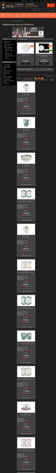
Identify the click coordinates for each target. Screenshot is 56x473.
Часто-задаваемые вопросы (31, 460)
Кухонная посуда (35, 15)
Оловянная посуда (29, 15)
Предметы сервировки (8, 47)
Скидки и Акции (31, 0)
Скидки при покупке (26, 108)
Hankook (16, 463)
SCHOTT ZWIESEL (18, 469)
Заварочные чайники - (9, 51)
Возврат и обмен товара (30, 466)
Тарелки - (7, 46)
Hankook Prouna (18, 464)
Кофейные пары (6, 72)
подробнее (6, 431)
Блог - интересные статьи (31, 459)
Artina (16, 460)
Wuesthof (16, 471)
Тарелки (4, 74)
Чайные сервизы (6, 66)
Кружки (4, 69)
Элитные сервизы (6, 79)
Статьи (37, 0)
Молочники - (8, 54)
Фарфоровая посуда (3, 15)
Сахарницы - (8, 53)
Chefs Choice (17, 461)
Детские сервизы (6, 73)
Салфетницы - (8, 58)
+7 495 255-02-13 (43, 462)
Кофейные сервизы (7, 67)
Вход (48, 0)
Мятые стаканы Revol (7, 77)
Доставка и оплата (24, 0)
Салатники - (8, 48)
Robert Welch (17, 467)
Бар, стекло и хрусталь (17, 15)
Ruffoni (16, 468)
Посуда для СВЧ (6, 83)
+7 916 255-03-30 (43, 463)
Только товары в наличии (27, 79)
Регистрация (52, 0)
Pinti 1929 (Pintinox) (18, 465)
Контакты (41, 0)
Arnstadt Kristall (17, 459)
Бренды (52, 15)
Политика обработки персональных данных (30, 469)
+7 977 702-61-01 (43, 459)
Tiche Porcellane (17, 470)
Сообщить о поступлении (25, 110)
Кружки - (7, 43)
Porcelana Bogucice (18, 466)
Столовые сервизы (6, 64)
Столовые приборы (23, 15)
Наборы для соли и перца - (10, 56)
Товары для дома (40, 15)
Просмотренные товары (30, 470)
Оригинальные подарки (46, 15)
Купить (25, 63)
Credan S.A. (17, 462)
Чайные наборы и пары (8, 44)
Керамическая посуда (11, 15)
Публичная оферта (30, 467)
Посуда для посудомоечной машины (8, 81)
